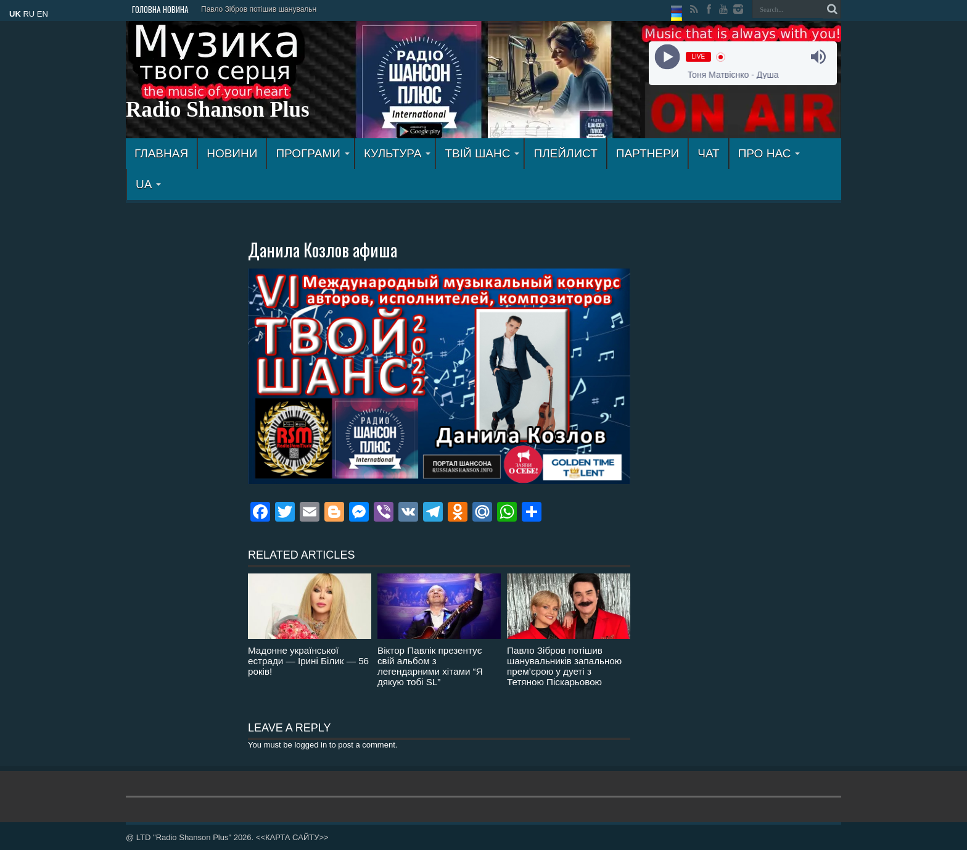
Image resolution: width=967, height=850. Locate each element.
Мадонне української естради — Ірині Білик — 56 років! (308, 661)
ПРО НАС (769, 153)
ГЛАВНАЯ (161, 153)
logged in (310, 744)
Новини (232, 153)
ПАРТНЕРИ (647, 153)
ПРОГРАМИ (313, 153)
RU (29, 14)
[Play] (667, 57)
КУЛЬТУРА (397, 153)
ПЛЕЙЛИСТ (565, 153)
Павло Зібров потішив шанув (250, 9)
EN (42, 14)
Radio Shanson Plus (218, 110)
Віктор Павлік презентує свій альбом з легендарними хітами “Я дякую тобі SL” (430, 666)
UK (15, 14)
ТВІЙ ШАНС (482, 153)
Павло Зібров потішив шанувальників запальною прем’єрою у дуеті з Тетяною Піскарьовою (564, 666)
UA (148, 184)
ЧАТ (708, 153)
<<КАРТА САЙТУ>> (292, 837)
